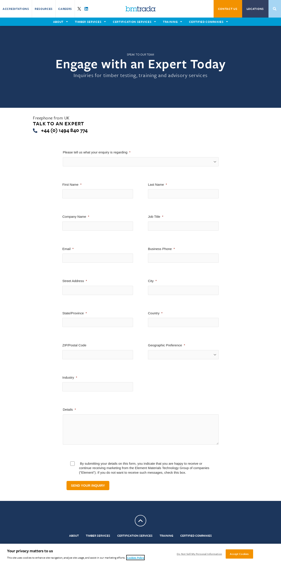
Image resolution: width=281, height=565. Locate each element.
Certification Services (135, 535)
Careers (65, 9)
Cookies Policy (135, 558)
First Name (70, 184)
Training (166, 535)
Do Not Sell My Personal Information (199, 554)
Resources (44, 9)
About (74, 535)
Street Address (73, 281)
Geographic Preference (165, 345)
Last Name (156, 184)
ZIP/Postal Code (74, 345)
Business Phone (160, 249)
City (151, 281)
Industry (68, 377)
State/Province (73, 313)
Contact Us (228, 9)
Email (66, 249)
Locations (255, 9)
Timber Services (98, 535)
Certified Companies (196, 535)
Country (154, 313)
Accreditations (16, 9)
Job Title (154, 216)
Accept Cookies (239, 554)
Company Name (74, 216)
